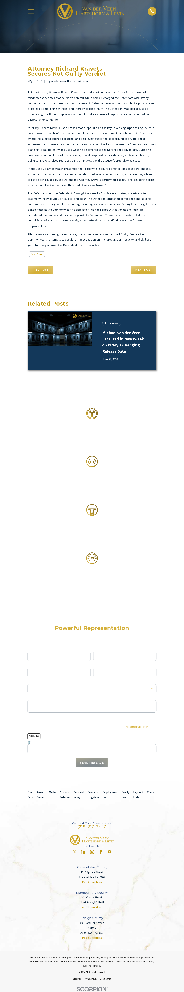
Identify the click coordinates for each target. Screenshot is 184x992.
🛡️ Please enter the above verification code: (53, 742)
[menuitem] (77, 979)
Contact (151, 792)
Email (96, 665)
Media (52, 792)
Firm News (37, 254)
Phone (31, 665)
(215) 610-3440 (91, 827)
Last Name (99, 649)
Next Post (143, 269)
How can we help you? (40, 697)
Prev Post (40, 269)
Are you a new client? (39, 681)
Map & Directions (92, 882)
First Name (33, 649)
